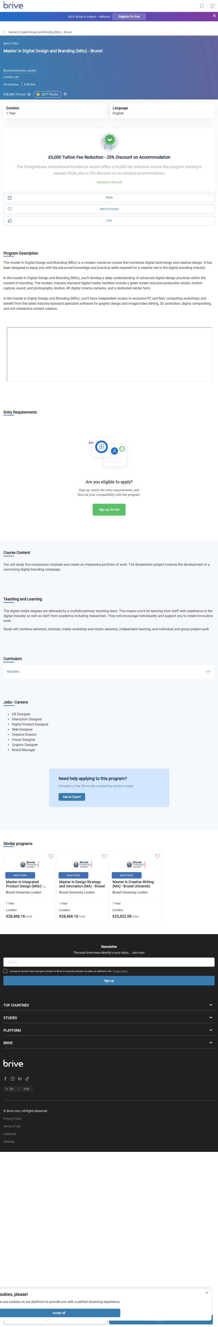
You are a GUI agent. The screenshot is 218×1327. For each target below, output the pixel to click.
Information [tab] (159, 55)
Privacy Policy (147, 920)
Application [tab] (59, 55)
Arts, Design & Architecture (34, 32)
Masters (5, 32)
